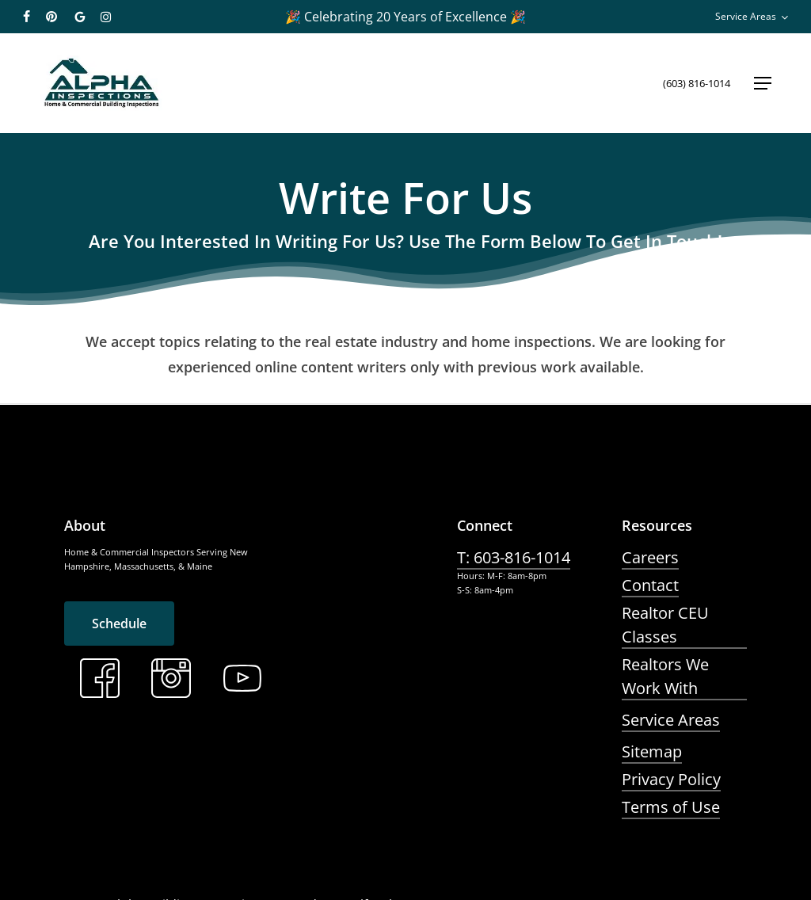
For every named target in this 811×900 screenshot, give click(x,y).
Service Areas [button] (671, 719)
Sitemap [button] (652, 751)
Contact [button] (650, 585)
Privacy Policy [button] (671, 779)
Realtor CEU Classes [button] (665, 624)
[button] (762, 83)
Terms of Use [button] (671, 807)
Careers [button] (650, 557)
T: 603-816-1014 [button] (513, 557)
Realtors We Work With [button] (665, 676)
